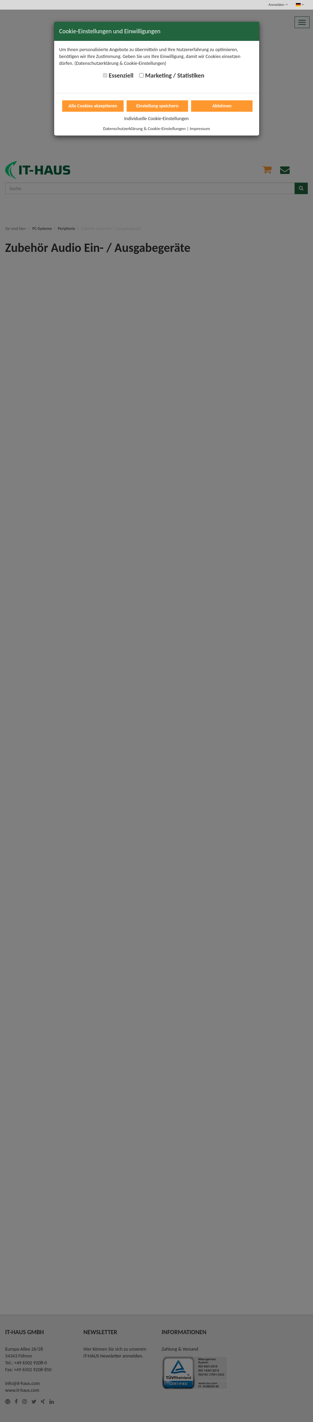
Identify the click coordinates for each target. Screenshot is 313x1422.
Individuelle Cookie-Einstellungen (156, 118)
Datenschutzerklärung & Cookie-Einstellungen (144, 128)
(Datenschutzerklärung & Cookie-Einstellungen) (120, 63)
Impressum (200, 128)
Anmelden (277, 4)
